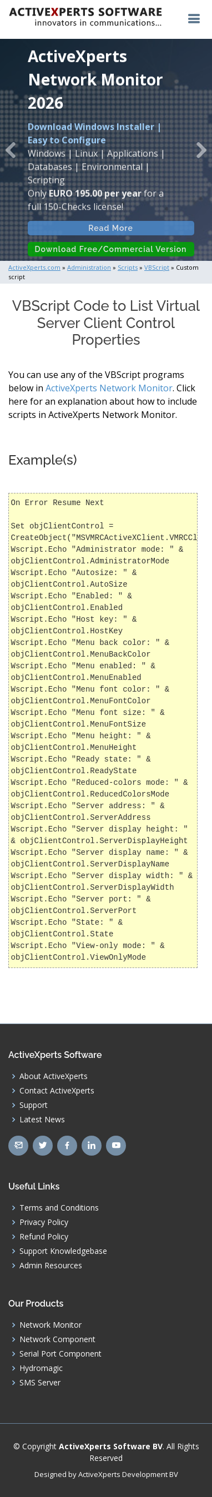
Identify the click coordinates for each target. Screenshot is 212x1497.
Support (33, 1105)
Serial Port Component (60, 1354)
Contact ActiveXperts (56, 1091)
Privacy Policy (43, 1222)
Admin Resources (50, 1265)
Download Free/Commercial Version (111, 254)
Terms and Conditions (59, 1208)
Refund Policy (43, 1237)
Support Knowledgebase (63, 1251)
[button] (10, 150)
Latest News (42, 1119)
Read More (111, 233)
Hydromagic (41, 1368)
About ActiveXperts (53, 1076)
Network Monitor (50, 1325)
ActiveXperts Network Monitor (109, 388)
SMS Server (39, 1383)
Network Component (57, 1339)
